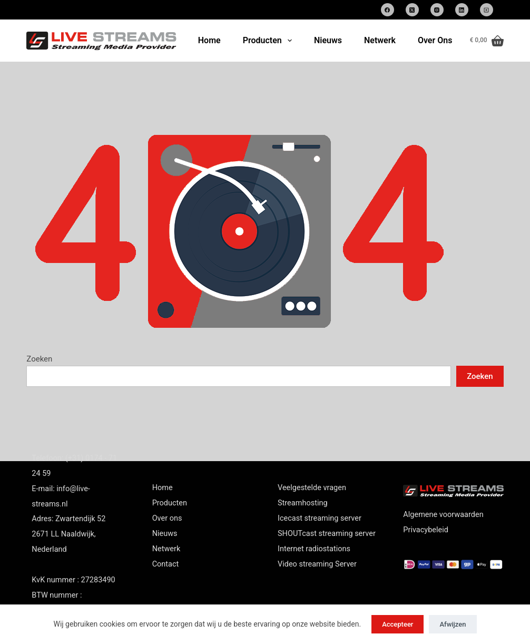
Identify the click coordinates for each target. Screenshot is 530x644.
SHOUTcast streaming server (327, 533)
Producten (269, 40)
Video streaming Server (317, 564)
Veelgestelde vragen (312, 487)
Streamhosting (303, 503)
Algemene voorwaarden (443, 514)
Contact (165, 564)
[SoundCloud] (486, 9)
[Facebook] (387, 9)
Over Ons (435, 40)
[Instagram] (437, 9)
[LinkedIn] (461, 9)
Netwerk (380, 40)
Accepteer (397, 624)
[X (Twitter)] (412, 9)
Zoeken (39, 359)
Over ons (167, 518)
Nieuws (328, 40)
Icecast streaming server (319, 518)
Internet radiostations (314, 548)
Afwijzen (452, 624)
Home (209, 40)
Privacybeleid (425, 529)
